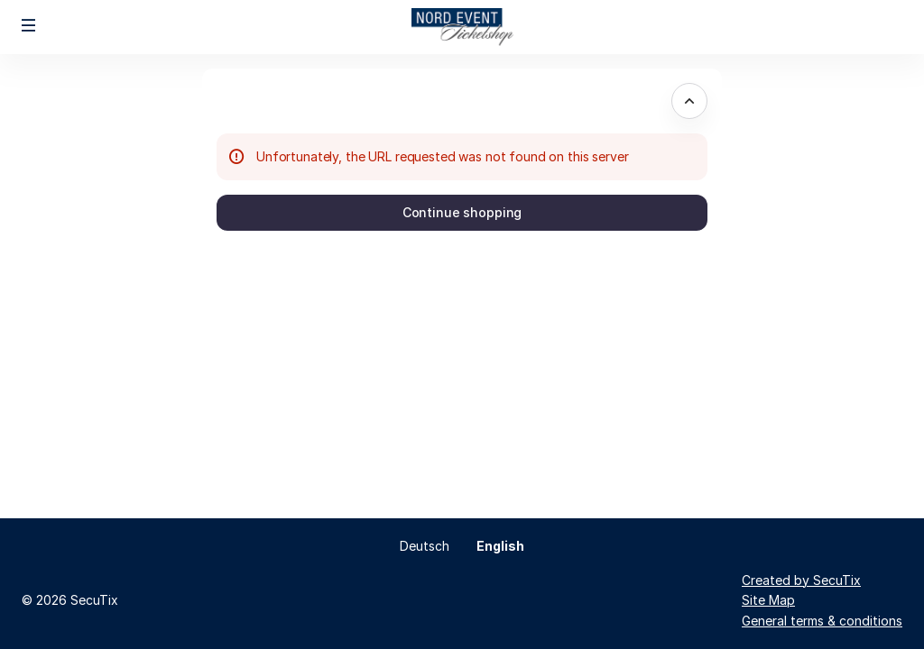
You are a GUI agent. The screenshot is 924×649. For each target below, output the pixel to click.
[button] (29, 25)
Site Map (768, 600)
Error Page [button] (268, 100)
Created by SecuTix (801, 580)
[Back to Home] (462, 27)
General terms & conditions (822, 620)
